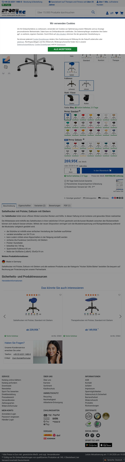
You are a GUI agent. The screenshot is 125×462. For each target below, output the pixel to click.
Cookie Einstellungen (41, 39)
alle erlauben (61, 34)
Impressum (61, 45)
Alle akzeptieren (62, 49)
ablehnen (20, 42)
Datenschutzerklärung (25, 45)
